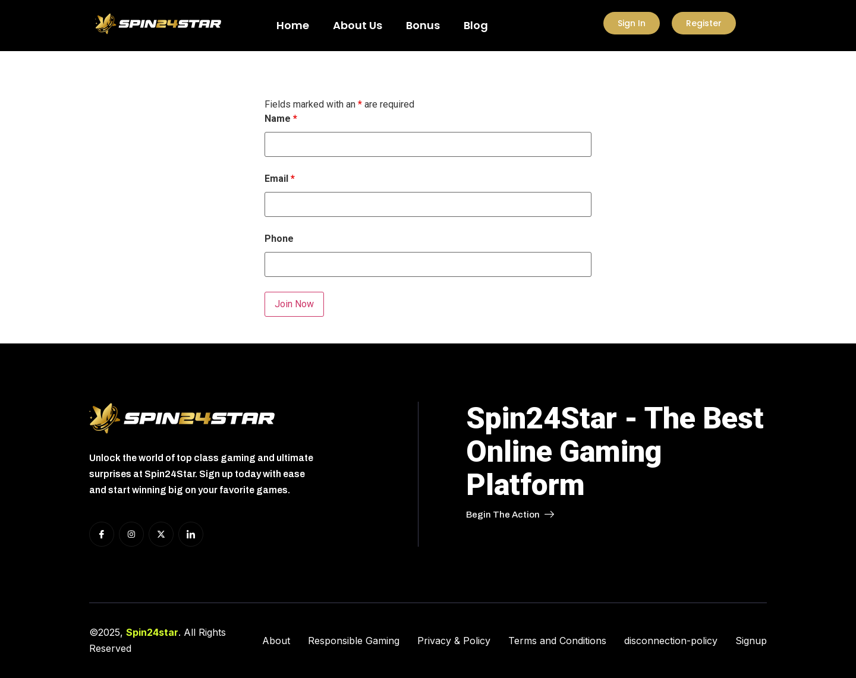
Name (281, 119)
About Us (357, 25)
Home (292, 25)
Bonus (423, 25)
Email (280, 179)
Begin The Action (510, 514)
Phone (279, 239)
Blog (476, 25)
